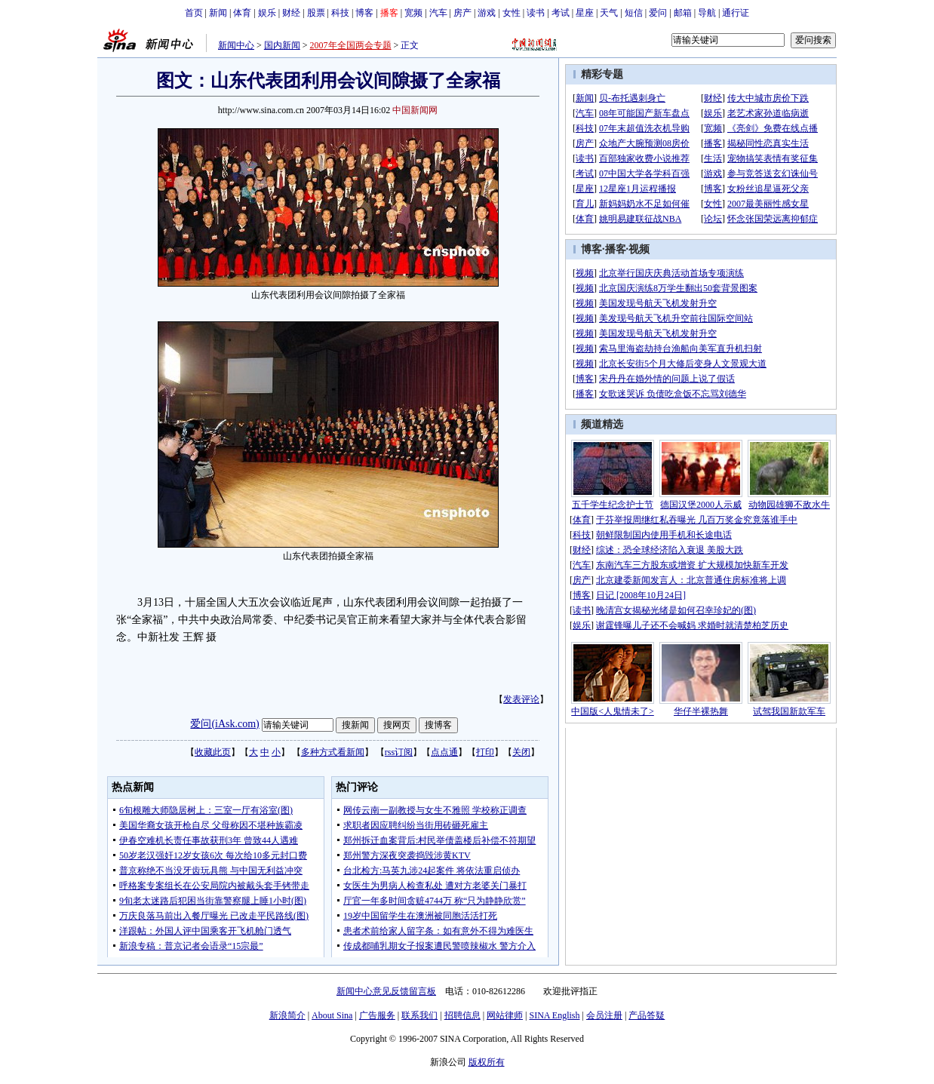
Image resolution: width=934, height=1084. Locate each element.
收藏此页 (213, 752)
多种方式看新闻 (332, 752)
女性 (511, 13)
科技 (340, 13)
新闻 (218, 13)
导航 (707, 13)
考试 (560, 13)
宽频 (413, 13)
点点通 (444, 752)
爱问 (658, 13)
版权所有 (487, 1062)
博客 (364, 13)
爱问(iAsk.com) (224, 723)
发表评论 (521, 699)
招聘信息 (462, 1015)
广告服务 (377, 1015)
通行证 (735, 13)
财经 (291, 13)
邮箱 (683, 13)
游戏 (487, 13)
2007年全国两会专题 (351, 45)
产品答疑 (646, 1015)
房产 (462, 13)
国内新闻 (282, 45)
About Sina (332, 1015)
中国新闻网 (415, 110)
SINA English (554, 1015)
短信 (634, 13)
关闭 (521, 752)
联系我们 (419, 1015)
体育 (242, 13)
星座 (585, 13)
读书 (536, 13)
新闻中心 (236, 45)
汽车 (438, 13)
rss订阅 (399, 752)
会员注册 (604, 1015)
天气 (609, 13)
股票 (316, 13)
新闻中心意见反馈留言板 (386, 991)
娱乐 (267, 13)
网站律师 (505, 1015)
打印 (485, 752)
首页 (194, 13)
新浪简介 (287, 1015)
